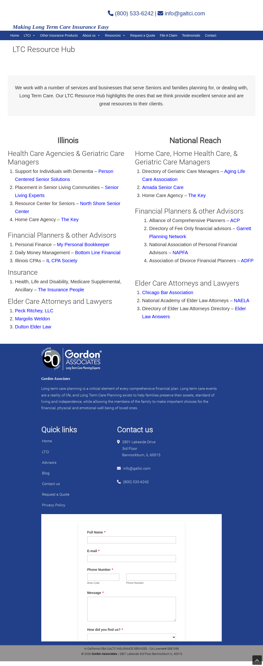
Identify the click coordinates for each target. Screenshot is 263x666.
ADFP (247, 260)
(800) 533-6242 (134, 13)
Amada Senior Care (163, 187)
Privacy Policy (53, 505)
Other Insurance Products (59, 35)
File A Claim (168, 35)
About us (91, 35)
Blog (46, 473)
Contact (210, 35)
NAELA (242, 300)
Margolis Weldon (32, 318)
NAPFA (180, 252)
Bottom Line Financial (97, 252)
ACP (235, 220)
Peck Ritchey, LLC (34, 310)
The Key (70, 219)
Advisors (49, 462)
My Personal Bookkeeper (83, 244)
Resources (115, 35)
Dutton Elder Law (33, 326)
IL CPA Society (61, 260)
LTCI (29, 35)
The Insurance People (61, 289)
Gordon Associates (66, 13)
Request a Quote (142, 35)
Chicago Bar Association (167, 292)
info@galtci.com (185, 13)
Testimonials (191, 35)
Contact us (51, 483)
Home (14, 35)
